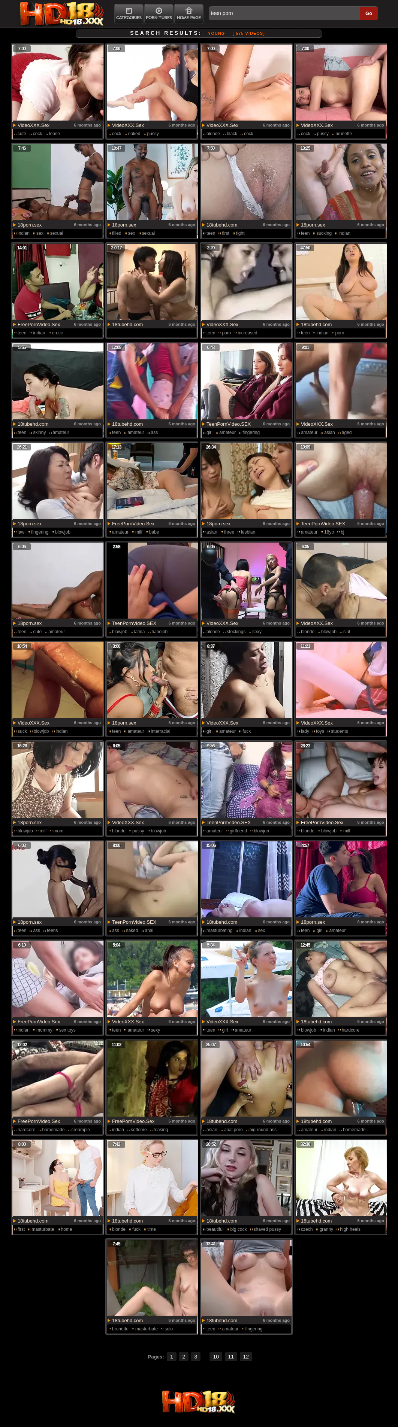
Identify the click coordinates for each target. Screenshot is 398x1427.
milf (138, 532)
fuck (246, 731)
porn (226, 333)
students (339, 731)
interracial (161, 731)
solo (169, 1329)
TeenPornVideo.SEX (228, 424)
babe (154, 532)
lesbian (248, 532)
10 (216, 1357)
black (232, 133)
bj (342, 532)
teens (52, 930)
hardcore (350, 1030)
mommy (44, 1030)
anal (149, 930)
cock (37, 133)
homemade (53, 1129)
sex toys (67, 1030)
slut (346, 631)
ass (154, 432)
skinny (39, 432)
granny (326, 1229)
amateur (61, 432)
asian (329, 432)
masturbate (42, 1229)
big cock (238, 1229)
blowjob (62, 532)
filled (116, 233)
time (151, 1229)
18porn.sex (30, 225)
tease (54, 133)
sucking (324, 233)
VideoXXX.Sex (33, 125)
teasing (161, 1129)
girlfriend (238, 831)
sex (39, 233)
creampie (81, 1129)
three (229, 532)
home (66, 1229)
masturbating (219, 930)
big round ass (263, 1129)
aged (347, 432)
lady (305, 731)
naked (134, 133)
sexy (257, 631)
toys (320, 731)
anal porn (233, 1129)
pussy (153, 133)
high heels (350, 1229)
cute (22, 133)
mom (59, 831)
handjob (160, 631)
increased (247, 333)
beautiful (214, 1229)
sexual (56, 233)
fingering (251, 432)
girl (209, 432)
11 (231, 1357)
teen (210, 233)
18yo (329, 532)
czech (307, 1229)
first (225, 233)
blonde (213, 133)
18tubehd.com (221, 225)
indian (24, 233)
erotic (57, 333)
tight (240, 233)
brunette (343, 133)
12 (246, 1357)
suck (22, 731)
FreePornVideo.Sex (39, 324)
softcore (139, 1129)
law (21, 532)
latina (139, 631)
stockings (236, 631)
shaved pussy (267, 1229)
